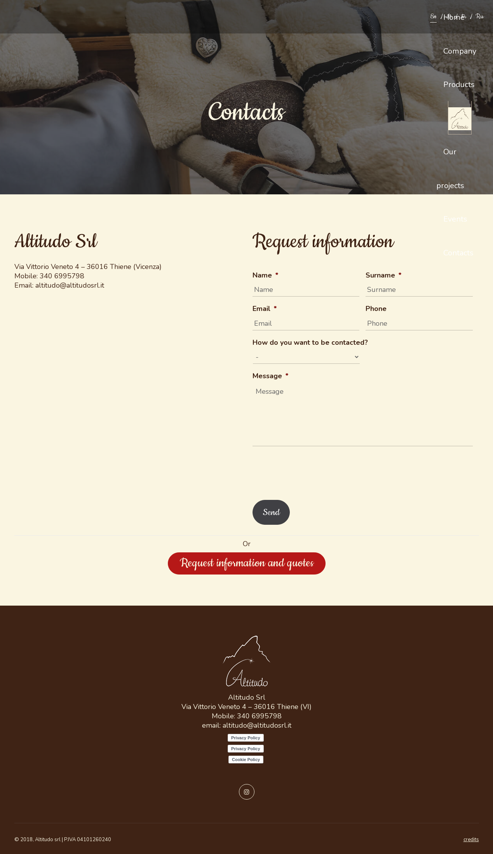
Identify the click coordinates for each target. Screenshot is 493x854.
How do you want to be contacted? (310, 342)
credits (471, 839)
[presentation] (312, 471)
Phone (376, 308)
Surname (384, 275)
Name (266, 275)
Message (271, 376)
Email (265, 308)
